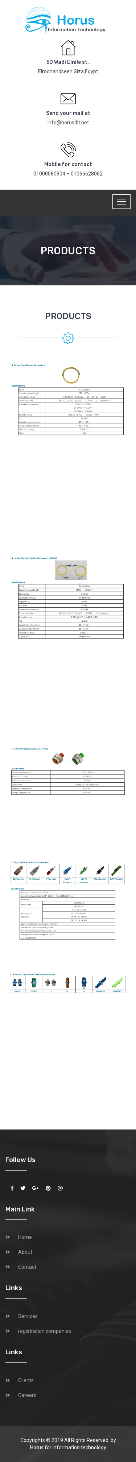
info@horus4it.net (68, 122)
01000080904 (49, 174)
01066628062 (87, 174)
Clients (26, 1380)
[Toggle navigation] (121, 201)
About (25, 1252)
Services (28, 1316)
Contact (27, 1267)
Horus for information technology (68, 1447)
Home (25, 1237)
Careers (27, 1395)
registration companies (44, 1331)
